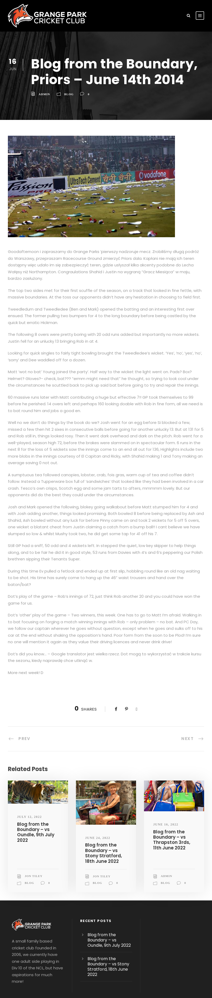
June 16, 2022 (165, 791)
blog (69, 94)
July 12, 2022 (29, 783)
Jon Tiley (34, 842)
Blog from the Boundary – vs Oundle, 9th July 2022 (34, 798)
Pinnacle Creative (106, 984)
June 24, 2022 (97, 804)
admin (44, 94)
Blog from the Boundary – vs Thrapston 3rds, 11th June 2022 (170, 806)
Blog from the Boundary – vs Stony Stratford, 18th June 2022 (102, 819)
